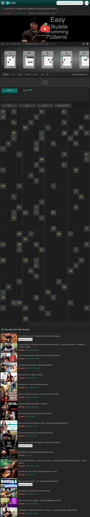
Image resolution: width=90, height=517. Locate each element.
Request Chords (25, 339)
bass (42, 74)
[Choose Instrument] (47, 74)
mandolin (28, 74)
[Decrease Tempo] (3, 43)
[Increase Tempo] (19, 43)
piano (13, 74)
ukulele (20, 74)
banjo (35, 74)
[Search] (81, 3)
